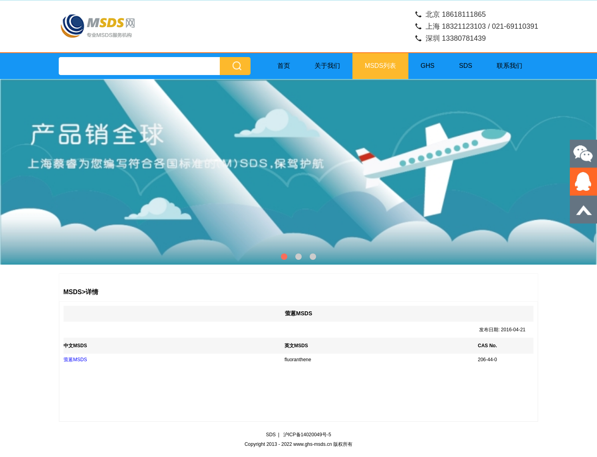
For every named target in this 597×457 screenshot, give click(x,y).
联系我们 (509, 65)
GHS (428, 65)
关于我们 (327, 65)
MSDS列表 (380, 65)
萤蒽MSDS (75, 359)
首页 (283, 65)
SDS (465, 65)
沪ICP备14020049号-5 (307, 434)
